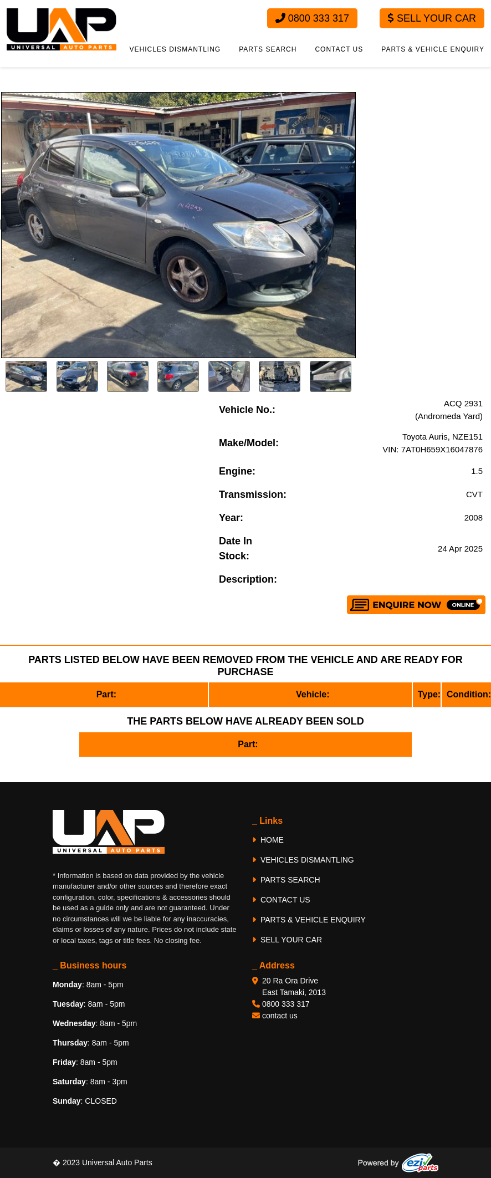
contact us (280, 1015)
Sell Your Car (432, 18)
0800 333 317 (312, 18)
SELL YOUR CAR (287, 939)
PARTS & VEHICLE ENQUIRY (432, 49)
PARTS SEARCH (267, 49)
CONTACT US (339, 49)
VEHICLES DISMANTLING (175, 49)
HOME (268, 839)
